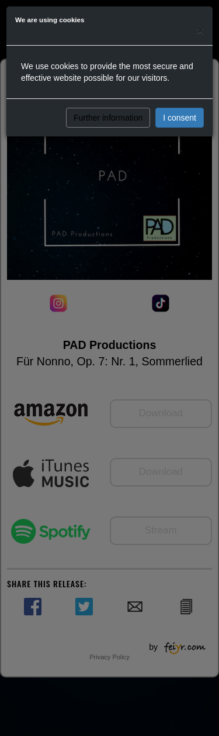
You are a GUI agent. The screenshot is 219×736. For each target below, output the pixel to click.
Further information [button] (108, 117)
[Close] (200, 30)
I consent (179, 117)
